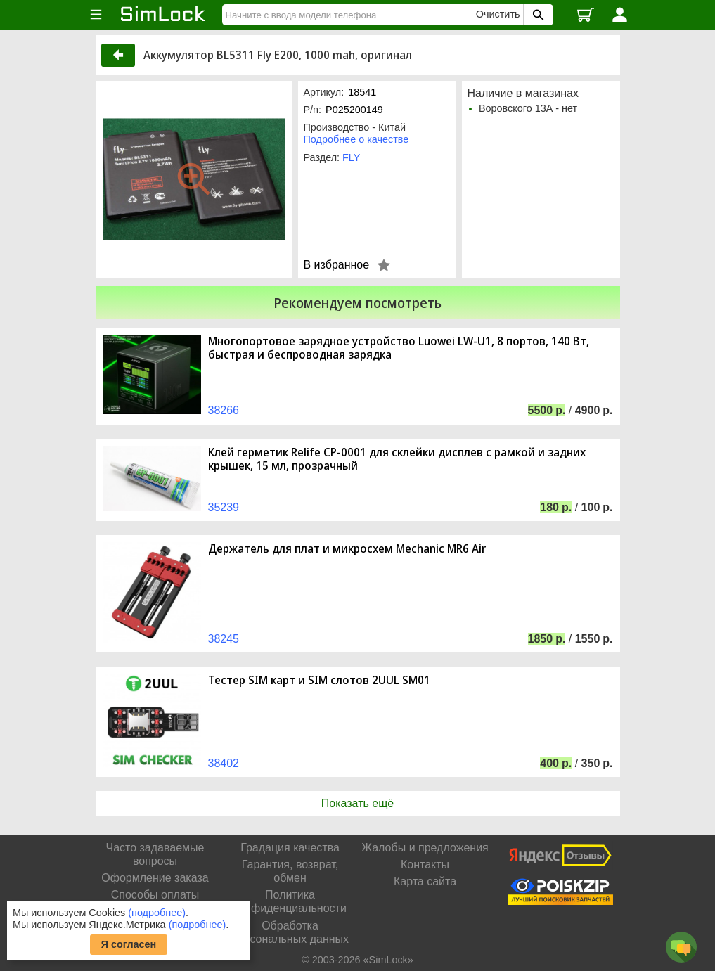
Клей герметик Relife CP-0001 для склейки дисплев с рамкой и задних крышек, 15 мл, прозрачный (397, 459)
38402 (224, 763)
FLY (351, 157)
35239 (224, 507)
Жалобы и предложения (424, 848)
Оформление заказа (154, 878)
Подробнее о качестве (356, 139)
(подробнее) (157, 912)
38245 (224, 639)
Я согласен (129, 944)
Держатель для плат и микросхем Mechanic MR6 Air (347, 548)
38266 (224, 410)
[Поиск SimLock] (536, 14)
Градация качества (290, 848)
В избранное (337, 265)
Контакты (425, 864)
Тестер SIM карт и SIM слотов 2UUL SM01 (319, 680)
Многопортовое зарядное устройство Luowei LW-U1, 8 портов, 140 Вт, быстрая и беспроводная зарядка (398, 348)
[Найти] (351, 14)
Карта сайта (425, 881)
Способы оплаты (155, 895)
